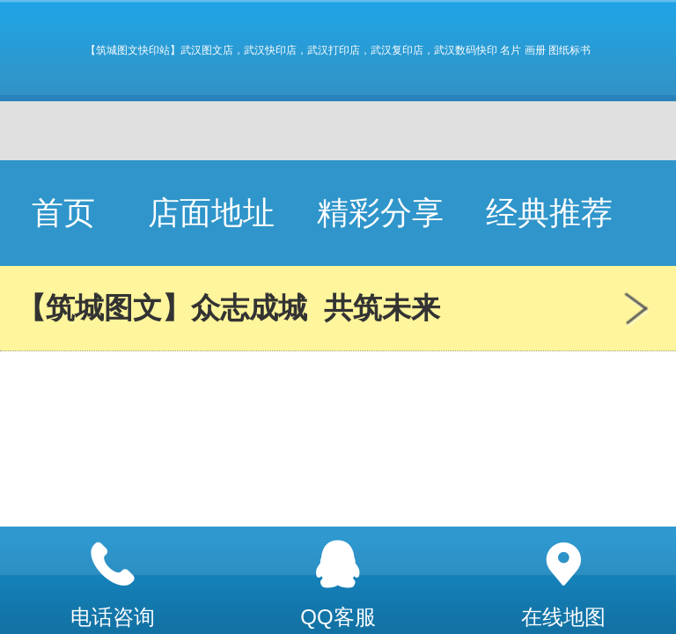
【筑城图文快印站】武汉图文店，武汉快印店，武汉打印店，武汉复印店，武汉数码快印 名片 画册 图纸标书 (338, 50)
